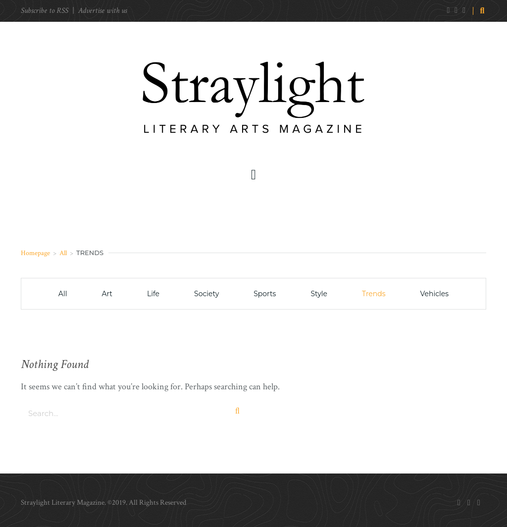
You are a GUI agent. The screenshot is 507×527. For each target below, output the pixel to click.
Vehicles (434, 293)
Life (153, 293)
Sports (265, 293)
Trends (374, 293)
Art (106, 293)
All (63, 253)
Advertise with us (102, 10)
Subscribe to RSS (44, 10)
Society (206, 293)
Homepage (35, 253)
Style (318, 293)
